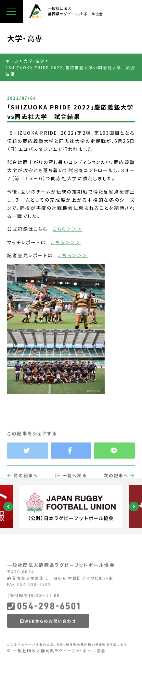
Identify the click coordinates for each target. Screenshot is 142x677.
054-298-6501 (44, 622)
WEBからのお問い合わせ (48, 636)
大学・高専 (34, 61)
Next (134, 506)
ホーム (12, 61)
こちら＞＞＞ (67, 229)
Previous (8, 506)
